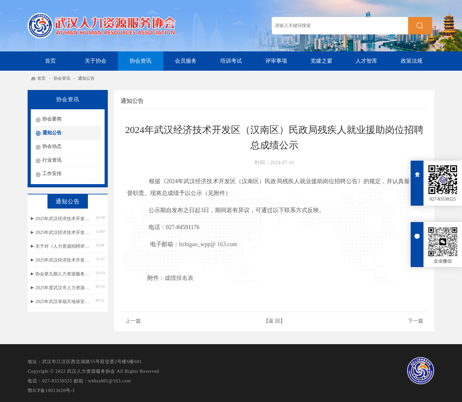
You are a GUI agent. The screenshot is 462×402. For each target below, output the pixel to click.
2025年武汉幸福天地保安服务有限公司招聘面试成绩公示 (62, 301)
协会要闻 (52, 118)
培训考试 (231, 61)
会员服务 (186, 61)
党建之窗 (321, 61)
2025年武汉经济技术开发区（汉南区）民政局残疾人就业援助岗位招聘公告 (62, 260)
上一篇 (133, 321)
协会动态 (52, 146)
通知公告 (86, 78)
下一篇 (415, 321)
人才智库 (366, 61)
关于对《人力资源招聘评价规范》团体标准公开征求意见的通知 (62, 246)
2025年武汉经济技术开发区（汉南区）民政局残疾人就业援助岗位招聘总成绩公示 (62, 218)
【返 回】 (274, 321)
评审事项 (276, 61)
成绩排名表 (179, 278)
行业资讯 (52, 160)
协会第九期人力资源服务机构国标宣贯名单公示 (62, 274)
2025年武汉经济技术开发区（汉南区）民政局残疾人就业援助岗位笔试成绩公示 (62, 232)
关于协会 (96, 61)
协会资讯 (140, 61)
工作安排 (52, 173)
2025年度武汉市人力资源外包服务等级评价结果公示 (62, 287)
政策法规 (412, 61)
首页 (50, 61)
